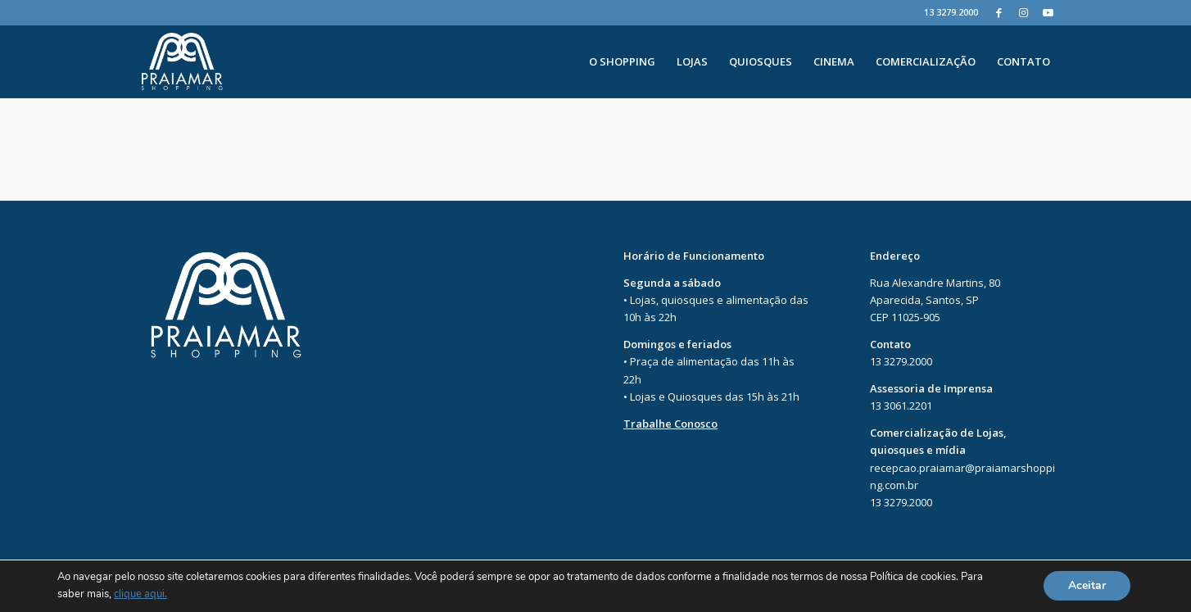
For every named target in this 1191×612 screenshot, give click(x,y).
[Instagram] (1023, 12)
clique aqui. (140, 594)
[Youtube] (1048, 12)
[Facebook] (999, 12)
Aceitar (1087, 586)
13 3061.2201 (901, 405)
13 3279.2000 (951, 12)
